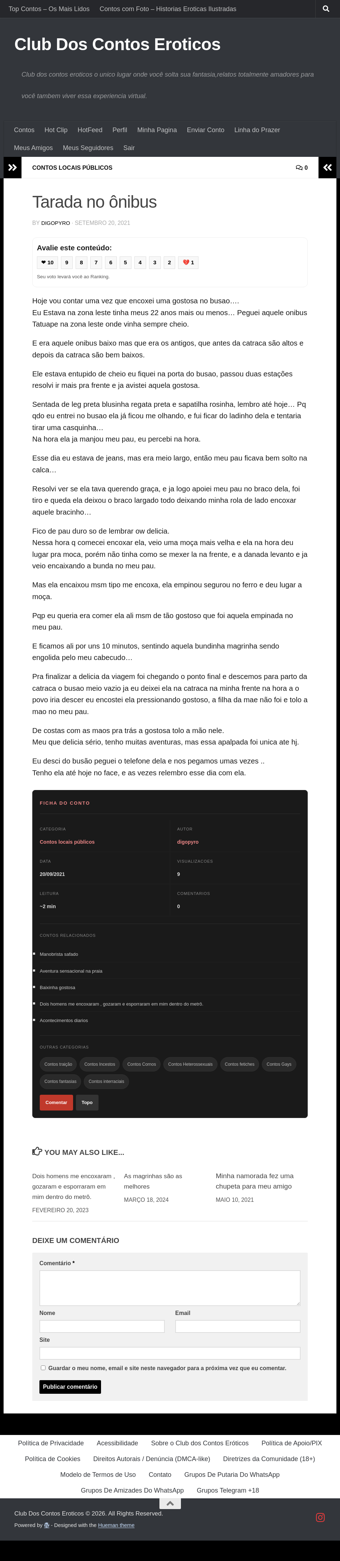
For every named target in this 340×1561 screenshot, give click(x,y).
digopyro (56, 223)
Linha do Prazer (257, 130)
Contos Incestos (99, 1070)
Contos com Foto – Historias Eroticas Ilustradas (168, 9)
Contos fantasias (60, 1089)
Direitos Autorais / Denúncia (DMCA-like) (151, 1479)
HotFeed (90, 130)
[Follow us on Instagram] (321, 1538)
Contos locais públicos (76, 167)
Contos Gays (279, 1070)
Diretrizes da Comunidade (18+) (269, 1479)
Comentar (56, 1111)
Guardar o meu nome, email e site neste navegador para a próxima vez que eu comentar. (167, 1388)
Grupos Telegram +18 (228, 1510)
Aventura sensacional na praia (71, 972)
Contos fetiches (240, 1070)
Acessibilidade (117, 1463)
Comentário (57, 1283)
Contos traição (58, 1070)
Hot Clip (55, 130)
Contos (24, 130)
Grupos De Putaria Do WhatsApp (231, 1494)
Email (182, 1333)
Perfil (119, 130)
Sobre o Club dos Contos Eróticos (200, 1463)
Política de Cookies (53, 1479)
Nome (47, 1333)
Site (44, 1360)
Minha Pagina (157, 130)
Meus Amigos (33, 147)
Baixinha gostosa (57, 990)
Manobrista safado (59, 955)
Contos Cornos (141, 1070)
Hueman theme (116, 1545)
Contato (160, 1494)
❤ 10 (48, 262)
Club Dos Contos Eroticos (117, 44)
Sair (129, 147)
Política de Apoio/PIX (292, 1463)
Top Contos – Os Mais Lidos (49, 9)
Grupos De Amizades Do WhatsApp (132, 1510)
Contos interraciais (106, 1089)
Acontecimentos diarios (64, 1025)
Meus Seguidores (88, 147)
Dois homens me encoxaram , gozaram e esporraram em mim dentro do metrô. (121, 1007)
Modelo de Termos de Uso (98, 1494)
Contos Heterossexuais (190, 1070)
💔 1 (194, 262)
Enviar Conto (206, 130)
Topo (87, 1111)
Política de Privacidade (51, 1463)
